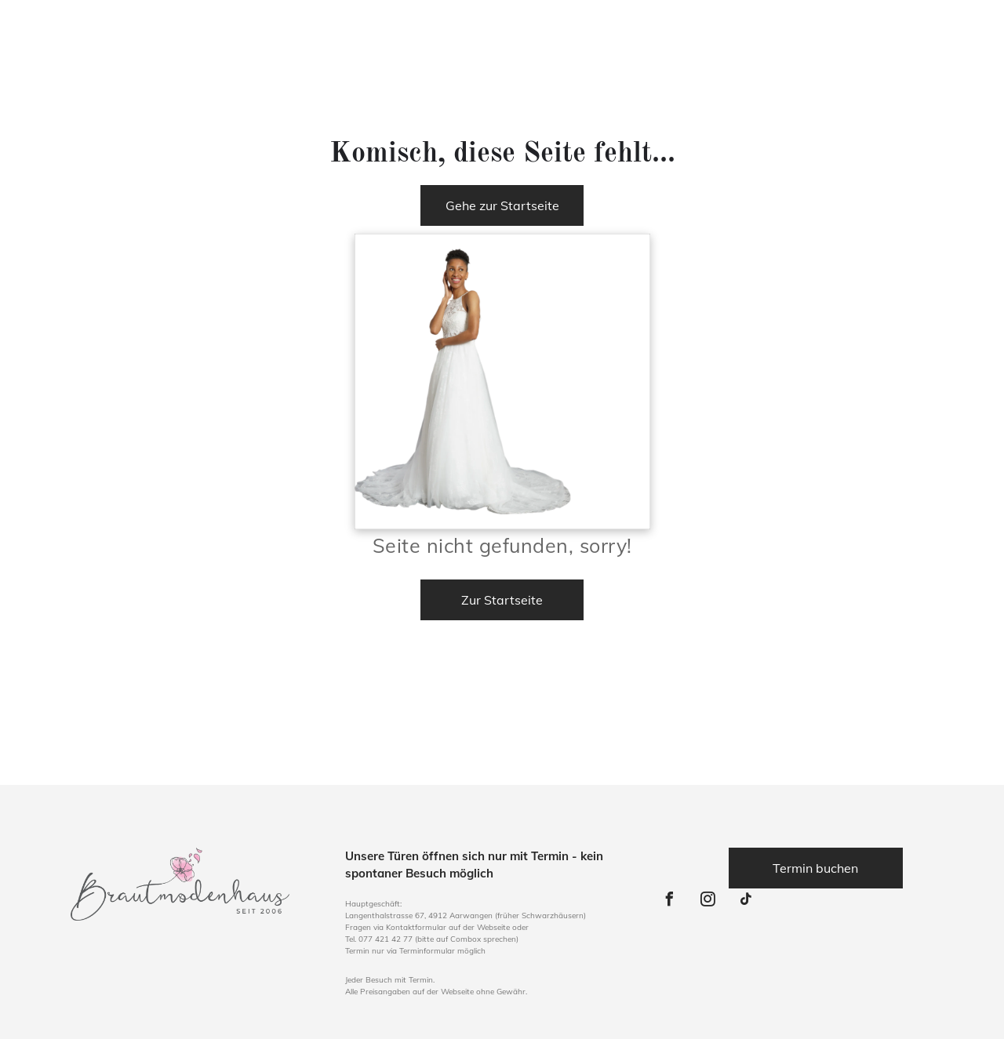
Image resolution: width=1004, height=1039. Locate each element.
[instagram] (708, 901)
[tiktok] (747, 901)
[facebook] (670, 901)
